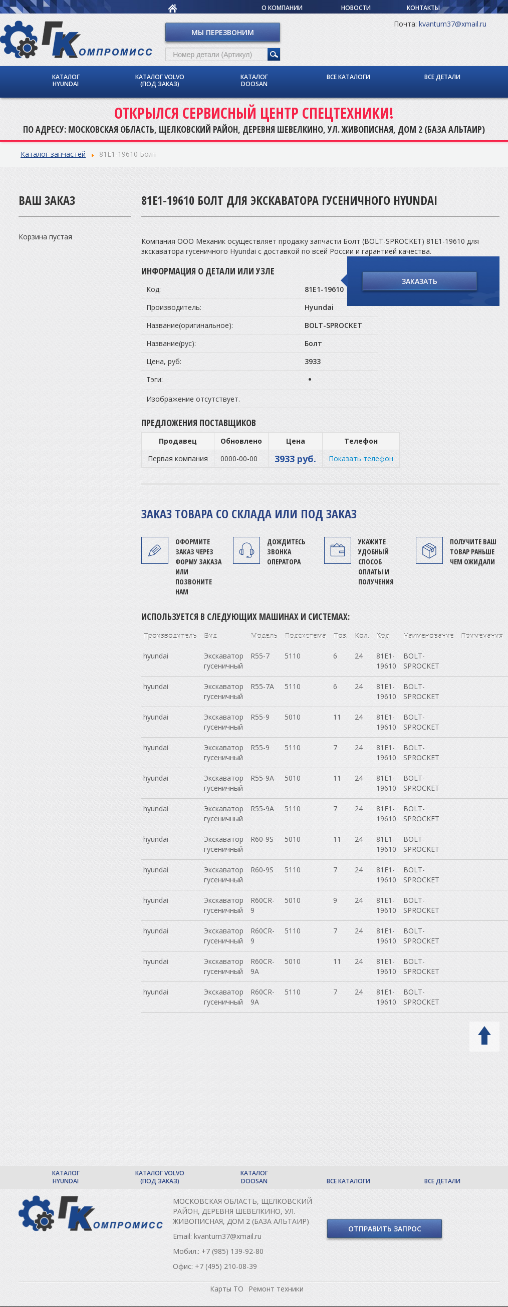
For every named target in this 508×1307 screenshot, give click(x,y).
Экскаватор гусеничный (223, 661)
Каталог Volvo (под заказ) (159, 80)
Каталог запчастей (53, 154)
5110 (293, 656)
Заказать (419, 281)
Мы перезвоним (222, 32)
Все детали (442, 77)
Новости (356, 8)
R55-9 (260, 717)
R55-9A (262, 778)
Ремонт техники (276, 1288)
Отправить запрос (384, 1228)
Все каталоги (348, 77)
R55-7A (262, 686)
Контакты (423, 8)
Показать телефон (361, 458)
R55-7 (260, 656)
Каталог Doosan (254, 80)
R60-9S (262, 839)
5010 (293, 717)
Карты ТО (226, 1288)
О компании (282, 8)
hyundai (155, 656)
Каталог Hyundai (66, 80)
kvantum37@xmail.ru (452, 24)
